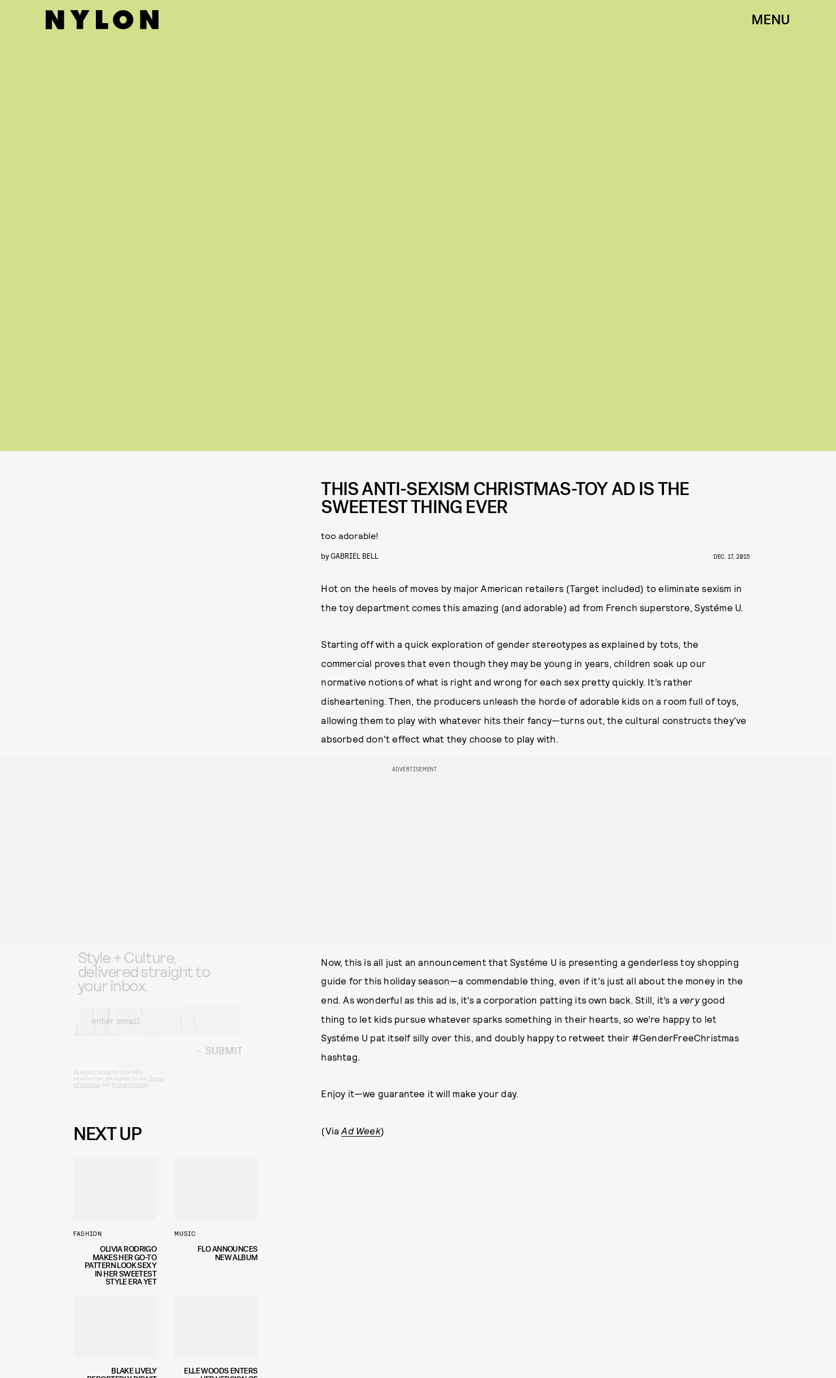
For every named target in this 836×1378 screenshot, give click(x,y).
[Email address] (158, 1030)
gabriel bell (355, 555)
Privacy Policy (129, 1093)
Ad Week (360, 1130)
